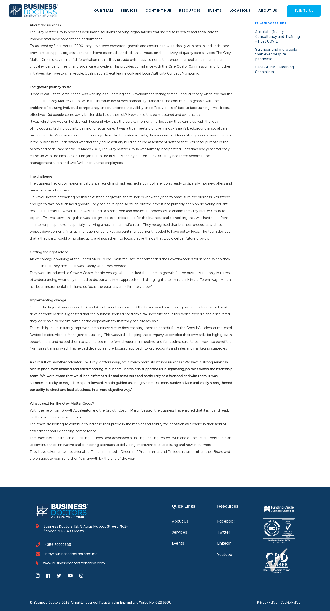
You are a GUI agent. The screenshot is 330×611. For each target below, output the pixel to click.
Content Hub (158, 10)
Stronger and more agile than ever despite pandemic (276, 54)
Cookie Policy (290, 602)
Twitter (223, 532)
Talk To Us (304, 10)
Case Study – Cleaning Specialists (274, 69)
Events (215, 10)
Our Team (103, 10)
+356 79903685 (58, 544)
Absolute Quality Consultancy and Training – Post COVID (277, 36)
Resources (190, 10)
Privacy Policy (267, 602)
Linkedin (224, 543)
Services (129, 10)
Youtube (224, 554)
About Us (267, 10)
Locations (240, 10)
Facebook (226, 521)
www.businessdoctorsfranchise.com (74, 563)
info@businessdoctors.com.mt (71, 553)
